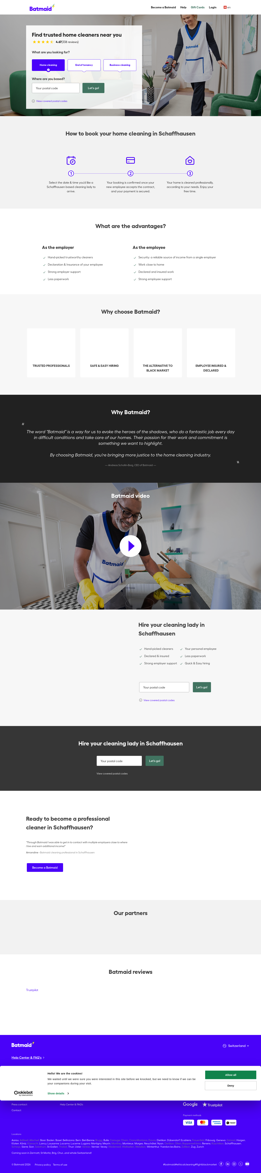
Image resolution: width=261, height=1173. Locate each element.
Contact (16, 1110)
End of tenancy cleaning (74, 1087)
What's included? (70, 1098)
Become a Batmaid (163, 7)
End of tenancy (84, 67)
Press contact (19, 1104)
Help (183, 7)
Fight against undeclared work (29, 1081)
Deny (230, 1157)
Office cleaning (69, 1092)
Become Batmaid (22, 1087)
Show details (55, 1165)
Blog (14, 1098)
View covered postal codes (110, 773)
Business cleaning (120, 67)
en (227, 7)
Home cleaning (48, 67)
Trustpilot (32, 990)
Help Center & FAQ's (71, 1104)
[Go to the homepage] (23, 1044)
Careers (16, 1092)
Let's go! (93, 88)
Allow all (230, 1147)
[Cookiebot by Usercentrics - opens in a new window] (23, 1166)
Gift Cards (198, 7)
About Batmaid (20, 1075)
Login (212, 7)
